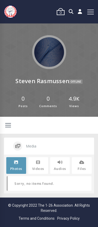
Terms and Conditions (37, 218)
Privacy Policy (68, 218)
